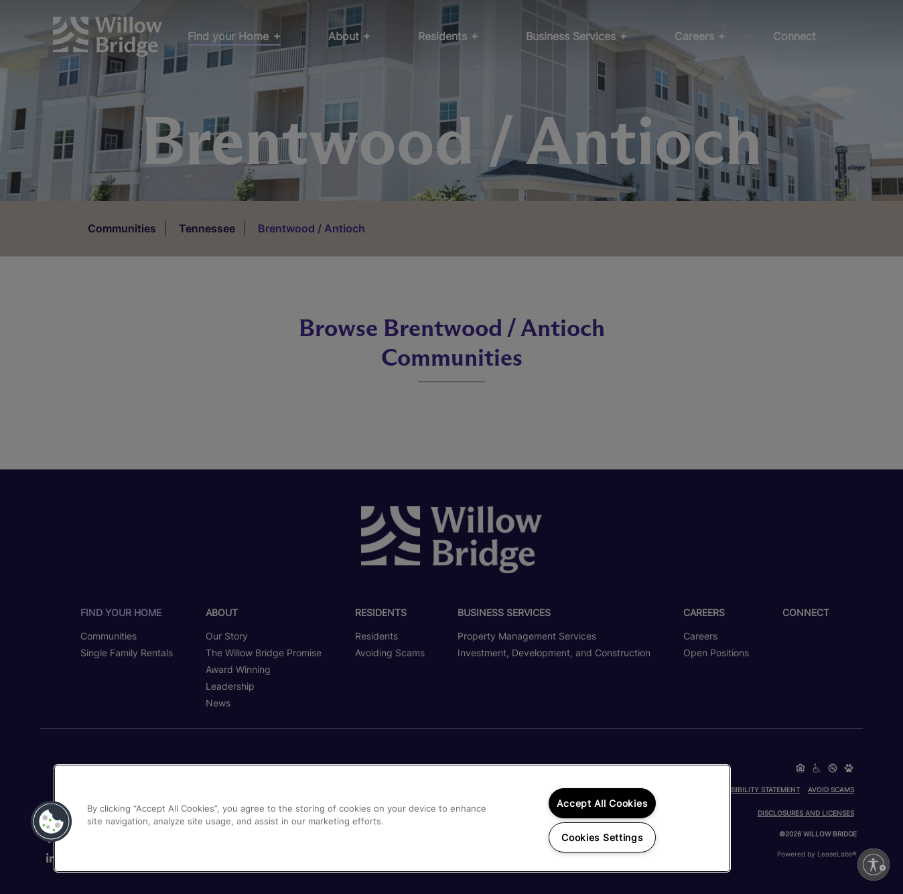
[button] (51, 821)
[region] (392, 818)
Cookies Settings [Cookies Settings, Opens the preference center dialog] (602, 837)
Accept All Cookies (602, 803)
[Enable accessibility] (873, 864)
